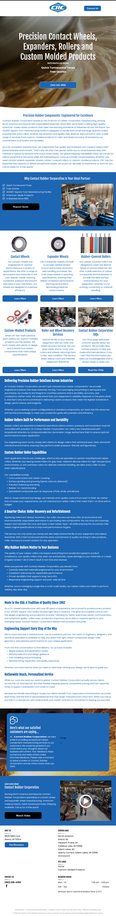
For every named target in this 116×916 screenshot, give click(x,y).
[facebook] (7, 886)
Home (61, 866)
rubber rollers (68, 501)
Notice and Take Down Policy (71, 910)
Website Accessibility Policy (92, 910)
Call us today (9, 166)
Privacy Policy (19, 910)
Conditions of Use (54, 910)
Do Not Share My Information (37, 910)
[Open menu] (110, 8)
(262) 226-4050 (13, 882)
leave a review (20, 760)
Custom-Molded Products (71, 869)
